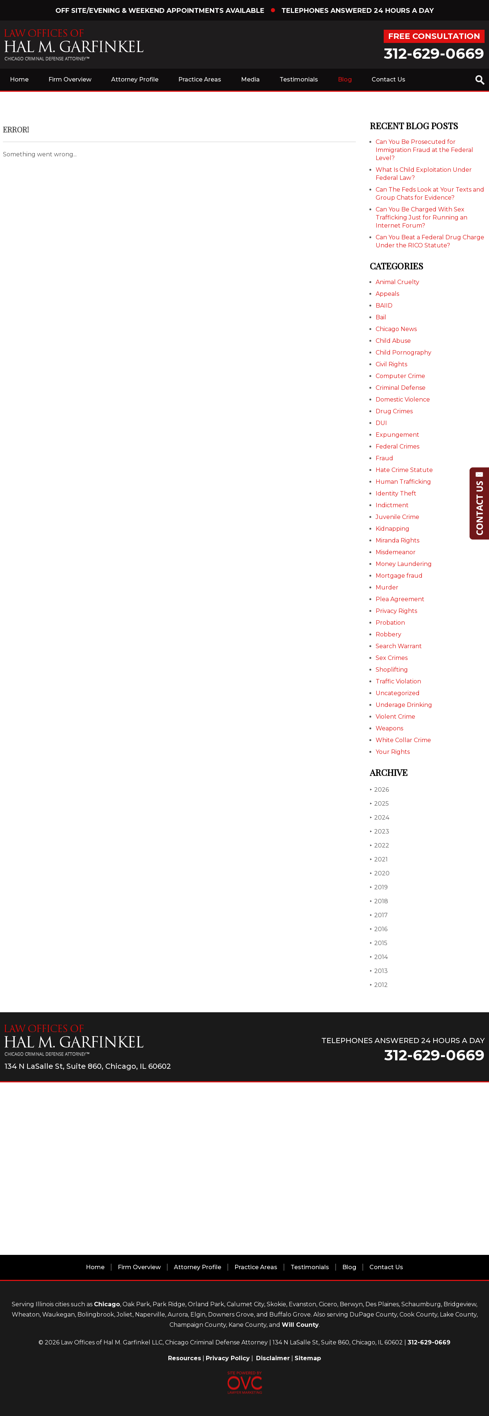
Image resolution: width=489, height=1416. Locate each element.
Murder (387, 587)
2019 (379, 887)
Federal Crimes (397, 446)
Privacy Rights (396, 610)
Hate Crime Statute (404, 469)
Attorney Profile (134, 79)
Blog (345, 79)
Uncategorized (398, 693)
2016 (378, 929)
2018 (379, 901)
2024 (379, 818)
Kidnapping (392, 528)
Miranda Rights (397, 540)
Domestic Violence (403, 399)
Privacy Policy (228, 1358)
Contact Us (388, 79)
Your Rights (393, 751)
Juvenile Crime (397, 516)
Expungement (397, 434)
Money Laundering (404, 563)
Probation (390, 622)
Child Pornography (403, 352)
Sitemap (308, 1358)
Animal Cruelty (397, 282)
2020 (380, 873)
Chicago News (396, 329)
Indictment (392, 505)
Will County (300, 1324)
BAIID (384, 305)
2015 (378, 943)
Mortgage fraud (399, 575)
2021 (379, 859)
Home (19, 79)
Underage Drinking (404, 704)
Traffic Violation (398, 681)
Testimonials (299, 79)
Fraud (384, 458)
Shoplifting (392, 669)
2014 (379, 957)
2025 (379, 804)
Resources (184, 1358)
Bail (381, 317)
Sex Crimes (392, 657)
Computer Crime (400, 376)
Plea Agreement (400, 599)
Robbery (388, 634)
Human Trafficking (403, 481)
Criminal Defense (401, 387)
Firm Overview (69, 79)
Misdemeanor (396, 552)
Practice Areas (199, 79)
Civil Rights (391, 364)
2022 (379, 845)
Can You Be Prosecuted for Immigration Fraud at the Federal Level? (424, 149)
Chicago (107, 1304)
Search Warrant (399, 646)
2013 (379, 971)
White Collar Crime (403, 740)
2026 (379, 790)
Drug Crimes (394, 411)
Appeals (387, 293)
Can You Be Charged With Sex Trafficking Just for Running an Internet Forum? (421, 217)
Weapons (389, 728)
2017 (379, 915)
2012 (379, 985)
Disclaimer (273, 1358)
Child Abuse (393, 340)
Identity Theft (396, 493)
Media (250, 79)
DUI (381, 423)
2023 (379, 831)
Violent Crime (395, 716)
